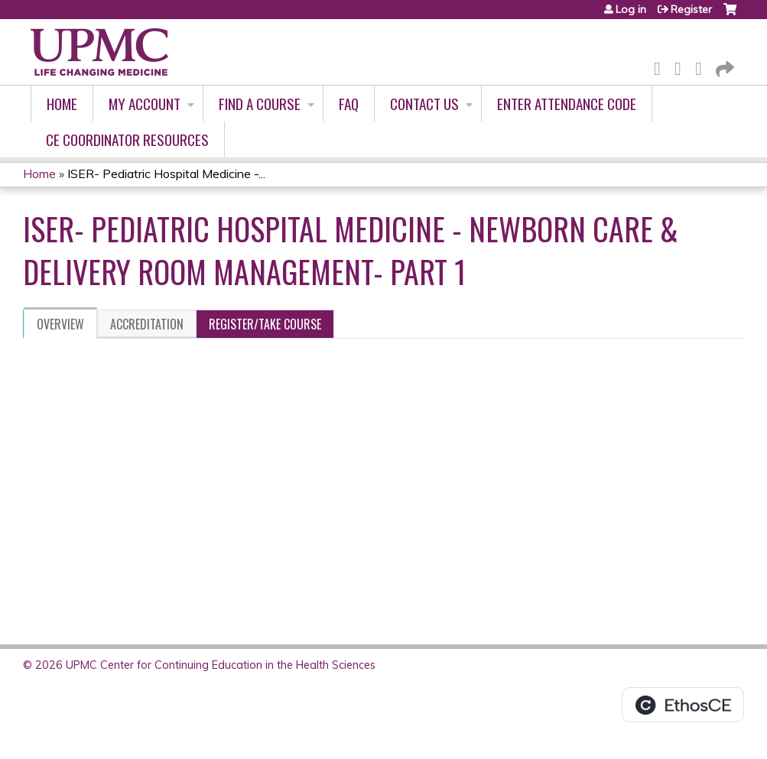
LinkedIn (702, 66)
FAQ (349, 103)
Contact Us (424, 103)
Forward (723, 66)
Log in (631, 9)
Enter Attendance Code (566, 103)
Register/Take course (265, 324)
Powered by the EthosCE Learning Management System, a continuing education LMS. (683, 704)
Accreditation (147, 324)
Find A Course (260, 103)
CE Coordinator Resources (127, 139)
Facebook (661, 66)
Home (62, 103)
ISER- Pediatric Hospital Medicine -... (166, 173)
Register (691, 9)
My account (144, 103)
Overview (60, 324)
